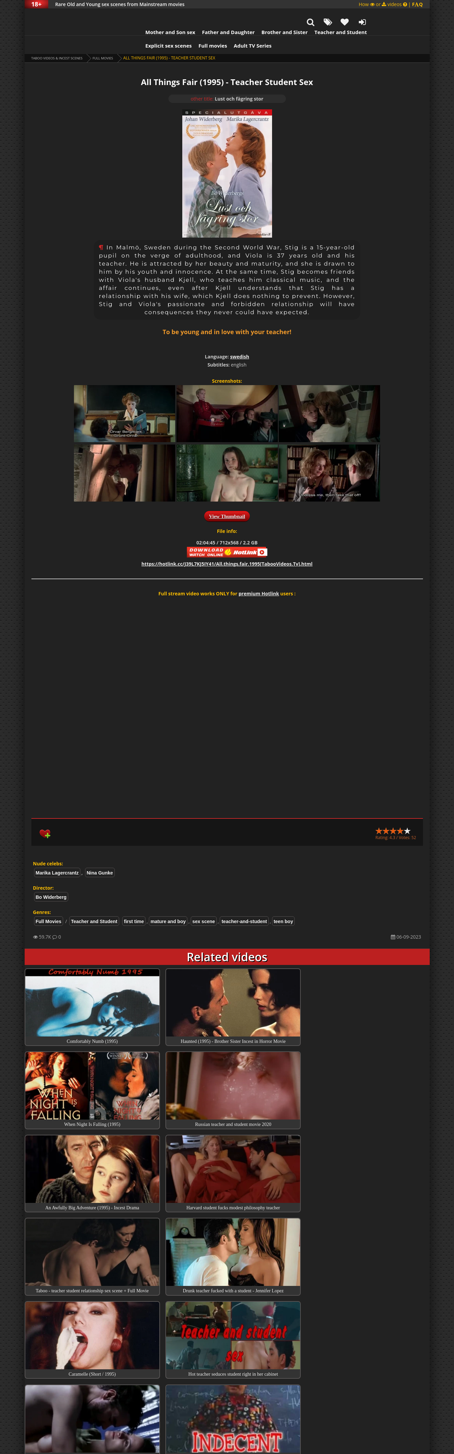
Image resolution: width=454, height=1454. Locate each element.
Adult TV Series (220, 28)
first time (134, 904)
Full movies (179, 28)
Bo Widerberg (51, 880)
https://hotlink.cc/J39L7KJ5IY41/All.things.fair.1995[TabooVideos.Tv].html (227, 547)
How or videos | (391, 4)
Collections (227, 1360)
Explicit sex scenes (135, 28)
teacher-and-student (244, 904)
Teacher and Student (307, 15)
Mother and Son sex (137, 15)
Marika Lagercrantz (57, 856)
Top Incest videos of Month (227, 1341)
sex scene (203, 904)
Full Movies (116, 41)
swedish (239, 339)
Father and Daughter (195, 15)
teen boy (283, 904)
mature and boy (168, 904)
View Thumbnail (227, 499)
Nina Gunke (100, 856)
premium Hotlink (259, 576)
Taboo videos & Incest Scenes (63, 41)
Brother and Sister (252, 15)
